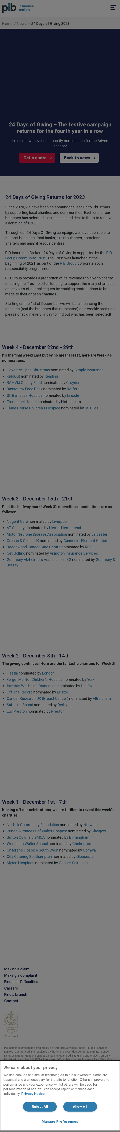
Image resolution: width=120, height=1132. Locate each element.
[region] (60, 1095)
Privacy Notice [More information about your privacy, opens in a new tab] (33, 1094)
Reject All (39, 1107)
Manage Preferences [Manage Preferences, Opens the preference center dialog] (60, 1122)
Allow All (80, 1107)
